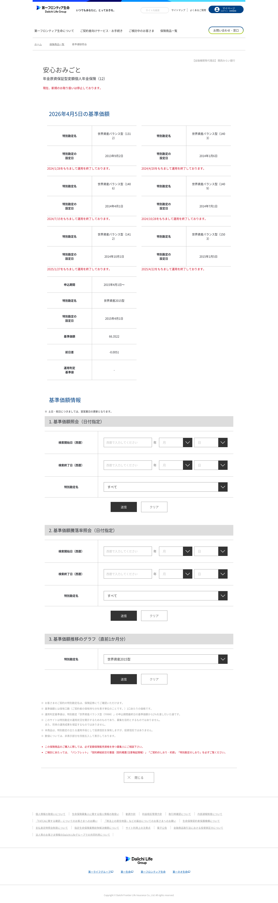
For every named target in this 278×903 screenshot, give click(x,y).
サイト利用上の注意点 (144, 825)
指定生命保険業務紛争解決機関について (101, 825)
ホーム (38, 44)
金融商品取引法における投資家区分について (208, 825)
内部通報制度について (220, 811)
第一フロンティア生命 (153, 869)
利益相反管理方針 (159, 811)
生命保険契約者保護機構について (212, 818)
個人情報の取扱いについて (52, 811)
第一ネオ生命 (181, 869)
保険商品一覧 (56, 44)
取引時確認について (188, 811)
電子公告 (169, 825)
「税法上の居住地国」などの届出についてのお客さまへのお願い (147, 818)
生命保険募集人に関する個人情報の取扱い (99, 811)
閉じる (139, 774)
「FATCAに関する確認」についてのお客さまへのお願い (69, 818)
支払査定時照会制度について (53, 825)
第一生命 (125, 869)
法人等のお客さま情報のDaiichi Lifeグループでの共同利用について (75, 832)
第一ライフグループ (98, 869)
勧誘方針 (136, 811)
